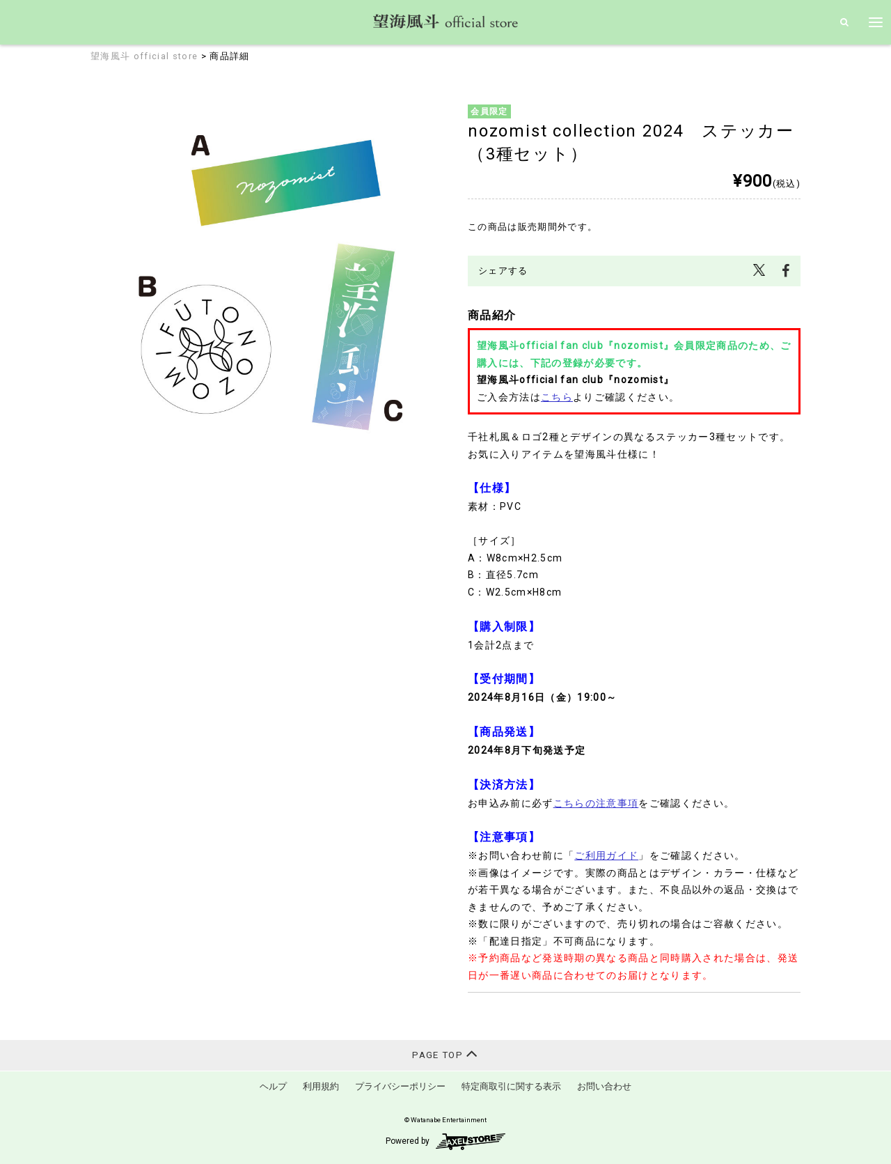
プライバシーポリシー (400, 1086)
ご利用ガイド (606, 855)
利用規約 (321, 1086)
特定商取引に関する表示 (511, 1086)
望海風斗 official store (144, 56)
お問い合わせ (604, 1086)
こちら (557, 397)
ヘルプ (273, 1086)
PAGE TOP (445, 1053)
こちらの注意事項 (596, 803)
